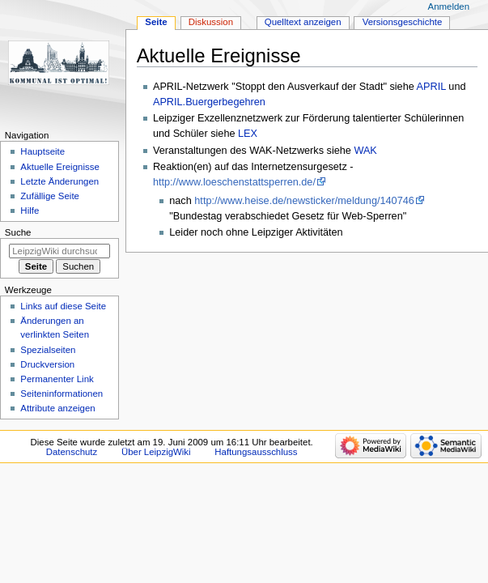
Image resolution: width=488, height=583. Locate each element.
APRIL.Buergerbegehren (209, 102)
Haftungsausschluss (255, 452)
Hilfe (29, 210)
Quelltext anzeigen (303, 22)
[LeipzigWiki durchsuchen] (59, 251)
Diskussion (211, 22)
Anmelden (449, 6)
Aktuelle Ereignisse (59, 167)
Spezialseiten (47, 350)
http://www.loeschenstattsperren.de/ (234, 182)
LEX (247, 133)
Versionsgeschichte (403, 22)
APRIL (431, 86)
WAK (365, 150)
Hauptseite (42, 151)
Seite (156, 22)
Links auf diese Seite (63, 306)
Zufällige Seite (49, 196)
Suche (18, 232)
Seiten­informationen (61, 393)
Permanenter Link (56, 379)
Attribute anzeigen (57, 408)
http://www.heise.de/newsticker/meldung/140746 (304, 200)
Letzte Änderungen (59, 181)
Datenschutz (72, 452)
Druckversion (47, 364)
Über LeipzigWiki (156, 452)
